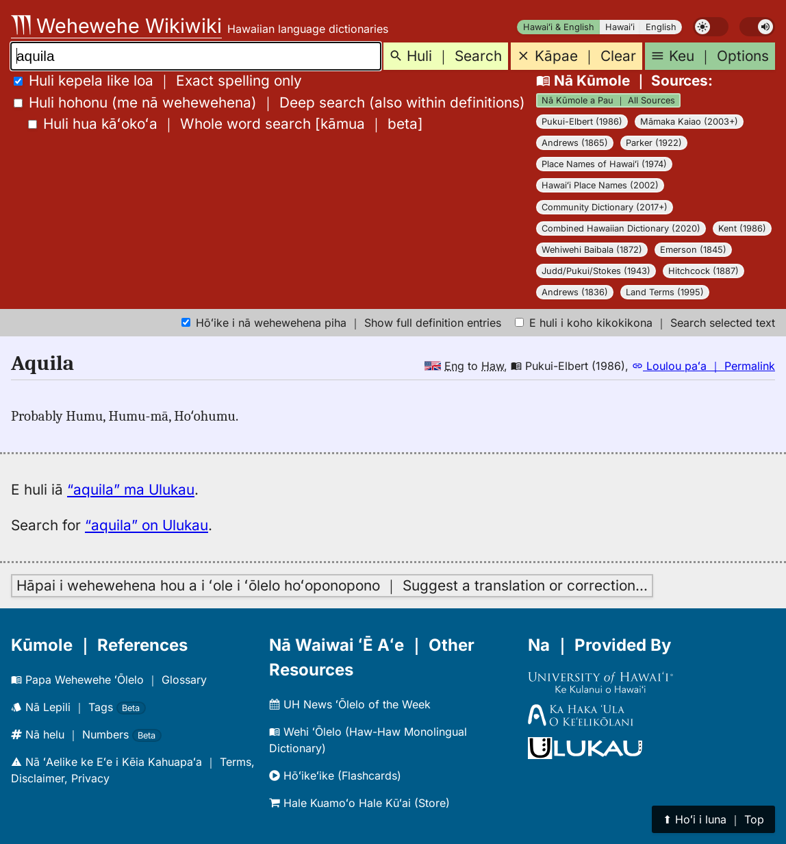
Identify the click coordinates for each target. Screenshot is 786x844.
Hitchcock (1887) (703, 271)
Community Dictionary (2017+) (604, 207)
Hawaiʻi (620, 27)
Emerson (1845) (693, 250)
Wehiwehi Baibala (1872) (591, 250)
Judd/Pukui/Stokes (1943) (596, 271)
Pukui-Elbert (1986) (581, 121)
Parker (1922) (654, 143)
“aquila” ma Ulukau (130, 489)
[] (225, 123)
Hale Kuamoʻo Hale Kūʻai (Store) (359, 803)
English (661, 27)
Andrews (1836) (574, 292)
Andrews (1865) (574, 143)
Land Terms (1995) (665, 292)
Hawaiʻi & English (558, 27)
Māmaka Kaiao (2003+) (689, 121)
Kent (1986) (742, 228)
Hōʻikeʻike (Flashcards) (335, 775)
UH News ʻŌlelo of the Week (350, 704)
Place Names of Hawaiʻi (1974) (604, 164)
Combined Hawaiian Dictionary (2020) (621, 228)
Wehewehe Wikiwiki (116, 26)
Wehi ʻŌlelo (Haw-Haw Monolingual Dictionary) (368, 740)
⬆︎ (713, 819)
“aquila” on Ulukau (146, 525)
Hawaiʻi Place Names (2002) (600, 185)
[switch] (710, 26)
